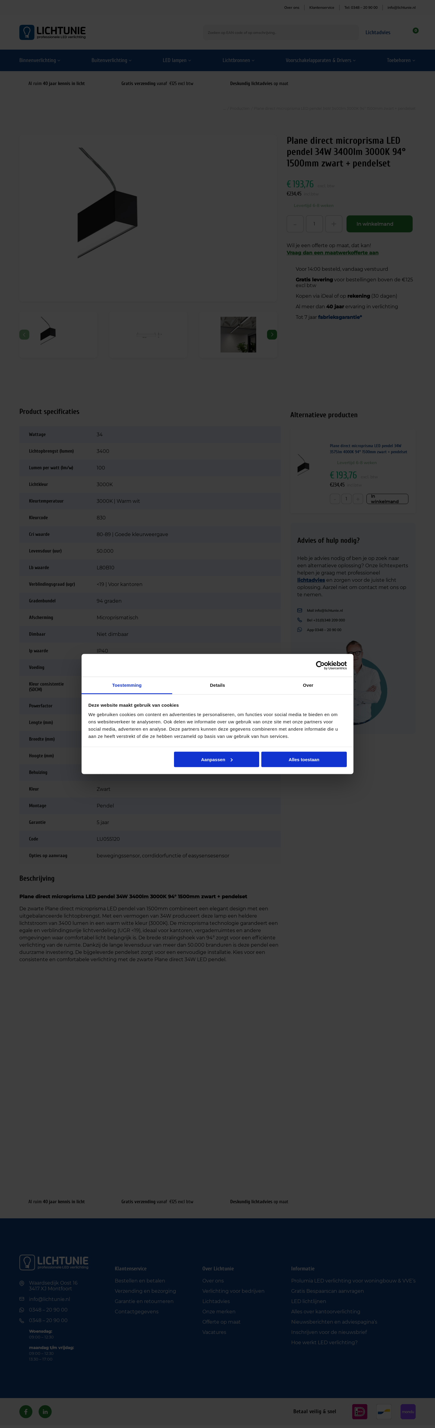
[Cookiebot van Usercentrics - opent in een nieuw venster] (320, 665)
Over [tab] (308, 685)
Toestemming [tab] (127, 685)
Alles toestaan (304, 759)
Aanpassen (217, 759)
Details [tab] (217, 685)
